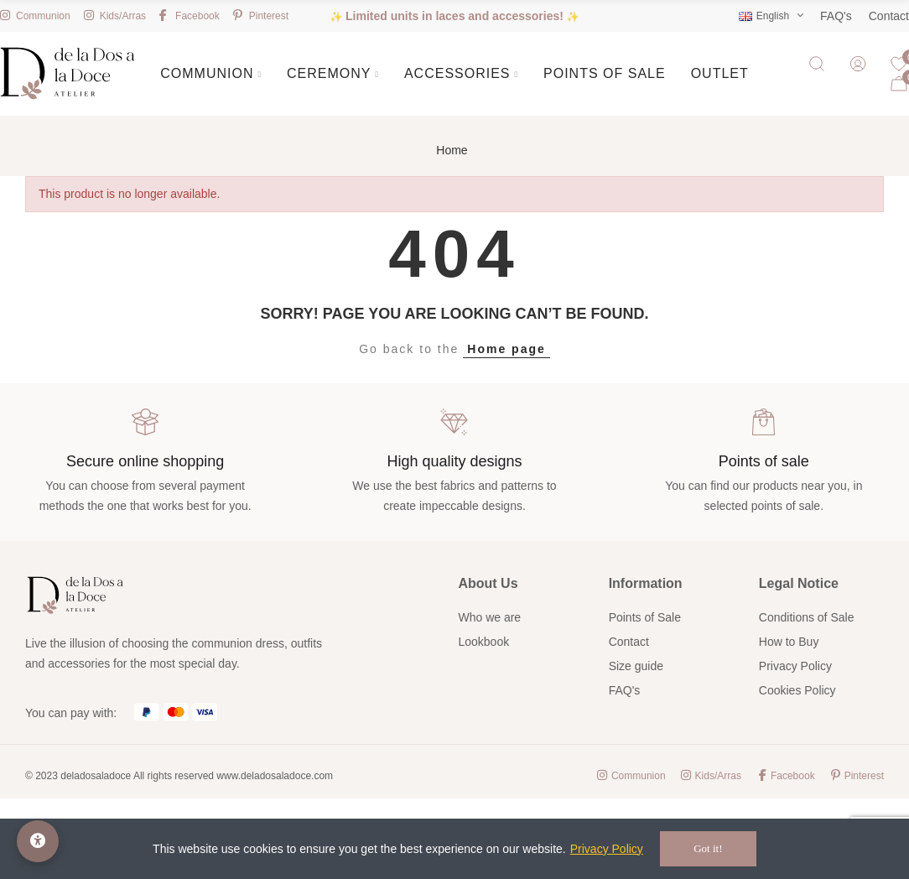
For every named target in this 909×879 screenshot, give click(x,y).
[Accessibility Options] (38, 841)
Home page (506, 349)
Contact (889, 16)
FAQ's (836, 16)
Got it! (707, 848)
